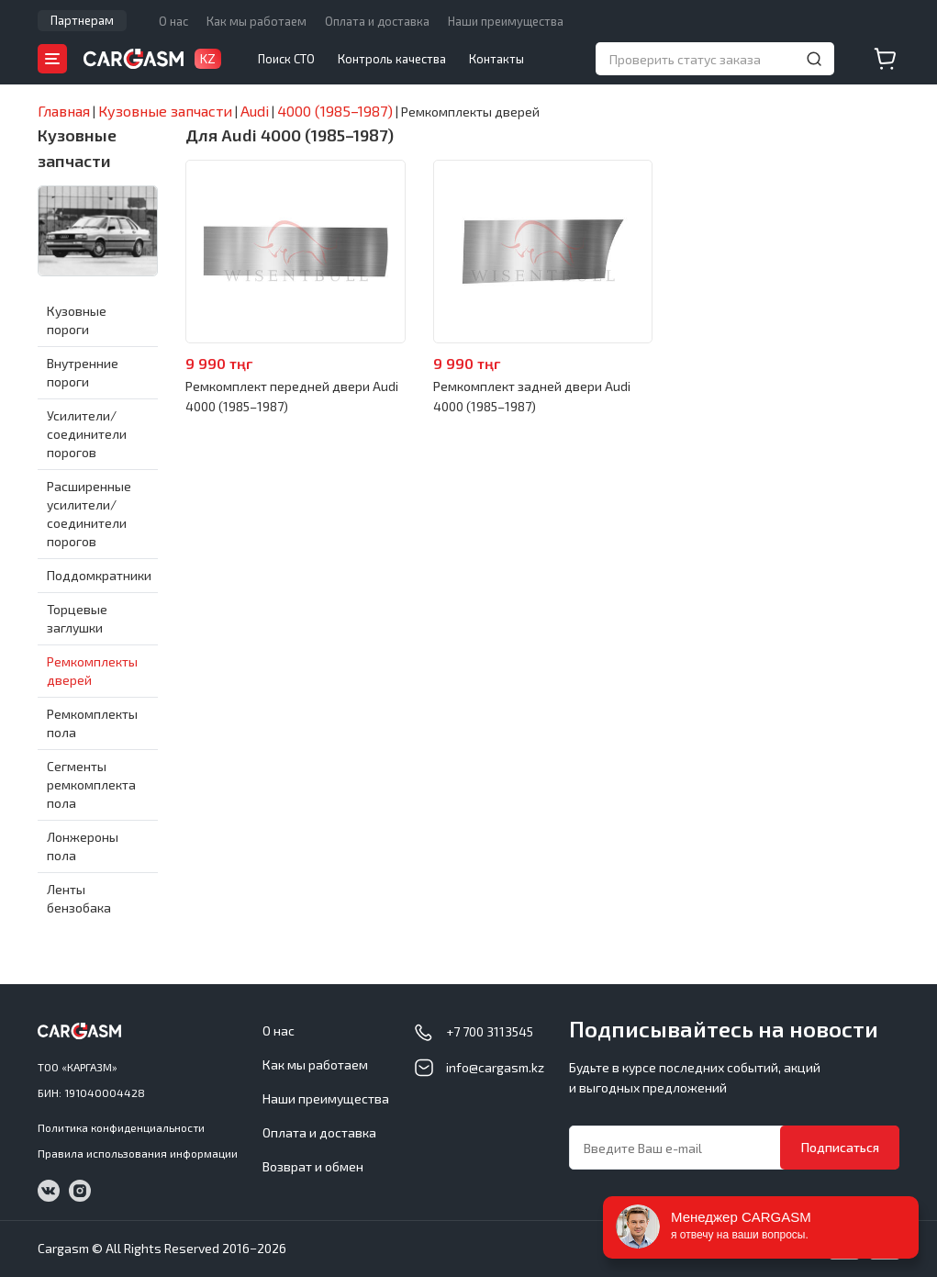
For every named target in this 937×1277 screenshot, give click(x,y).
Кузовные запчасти (77, 148)
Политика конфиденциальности (121, 1127)
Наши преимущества (505, 21)
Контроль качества (392, 58)
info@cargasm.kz (495, 1067)
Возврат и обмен (312, 1166)
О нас (173, 21)
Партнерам (82, 20)
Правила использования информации (138, 1153)
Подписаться (840, 1147)
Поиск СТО (286, 58)
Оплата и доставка (377, 21)
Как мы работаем (256, 21)
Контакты (496, 58)
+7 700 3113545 (489, 1031)
